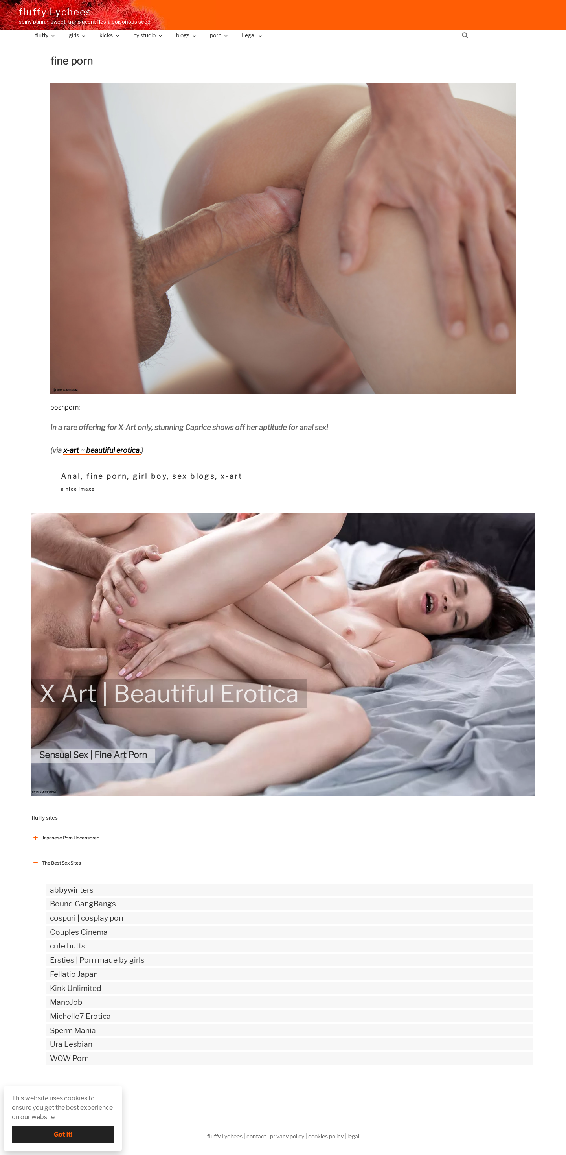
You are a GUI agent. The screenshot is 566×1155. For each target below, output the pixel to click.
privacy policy (287, 1136)
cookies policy (326, 1136)
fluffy (45, 35)
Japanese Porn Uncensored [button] (65, 838)
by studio (148, 35)
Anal (71, 476)
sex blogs (193, 476)
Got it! (63, 1134)
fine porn (106, 476)
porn (219, 35)
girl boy (150, 476)
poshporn (64, 407)
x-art (232, 476)
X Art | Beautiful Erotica (169, 693)
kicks (109, 35)
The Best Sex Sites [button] (56, 863)
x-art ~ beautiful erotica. (102, 450)
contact (256, 1136)
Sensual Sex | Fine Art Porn (93, 754)
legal (353, 1136)
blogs (186, 35)
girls (77, 35)
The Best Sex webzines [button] (60, 1091)
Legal (252, 35)
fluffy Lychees (55, 12)
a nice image (78, 489)
